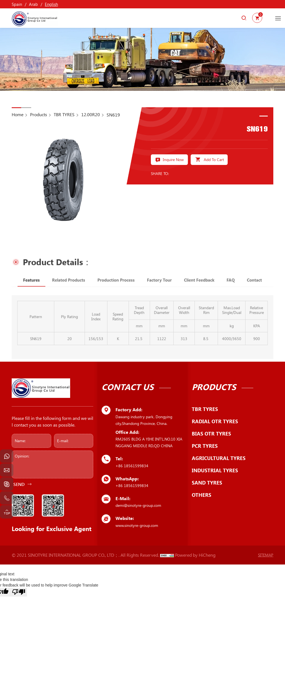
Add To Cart (214, 159)
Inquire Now (173, 159)
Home (17, 114)
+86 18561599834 (132, 465)
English (51, 4)
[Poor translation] (18, 592)
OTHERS (201, 494)
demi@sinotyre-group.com (138, 505)
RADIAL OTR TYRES (215, 421)
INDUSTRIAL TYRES (215, 470)
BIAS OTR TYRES (211, 433)
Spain (17, 4)
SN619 (113, 115)
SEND (18, 484)
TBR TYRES (64, 114)
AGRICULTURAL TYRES (218, 458)
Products (38, 114)
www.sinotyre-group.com (137, 525)
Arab (33, 4)
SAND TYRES (207, 482)
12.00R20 (90, 114)
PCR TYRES (205, 445)
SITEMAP (265, 555)
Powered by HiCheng (195, 555)
